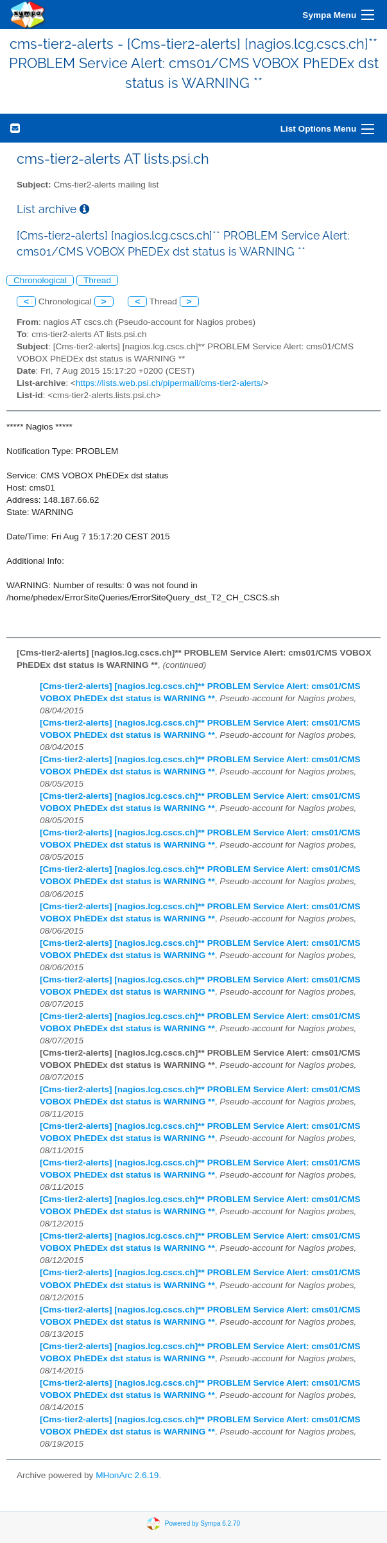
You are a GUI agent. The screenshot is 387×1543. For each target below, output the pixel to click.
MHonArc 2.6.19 (127, 1475)
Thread (97, 280)
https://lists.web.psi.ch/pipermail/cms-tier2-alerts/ (169, 383)
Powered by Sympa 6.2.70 (202, 1523)
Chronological (40, 280)
